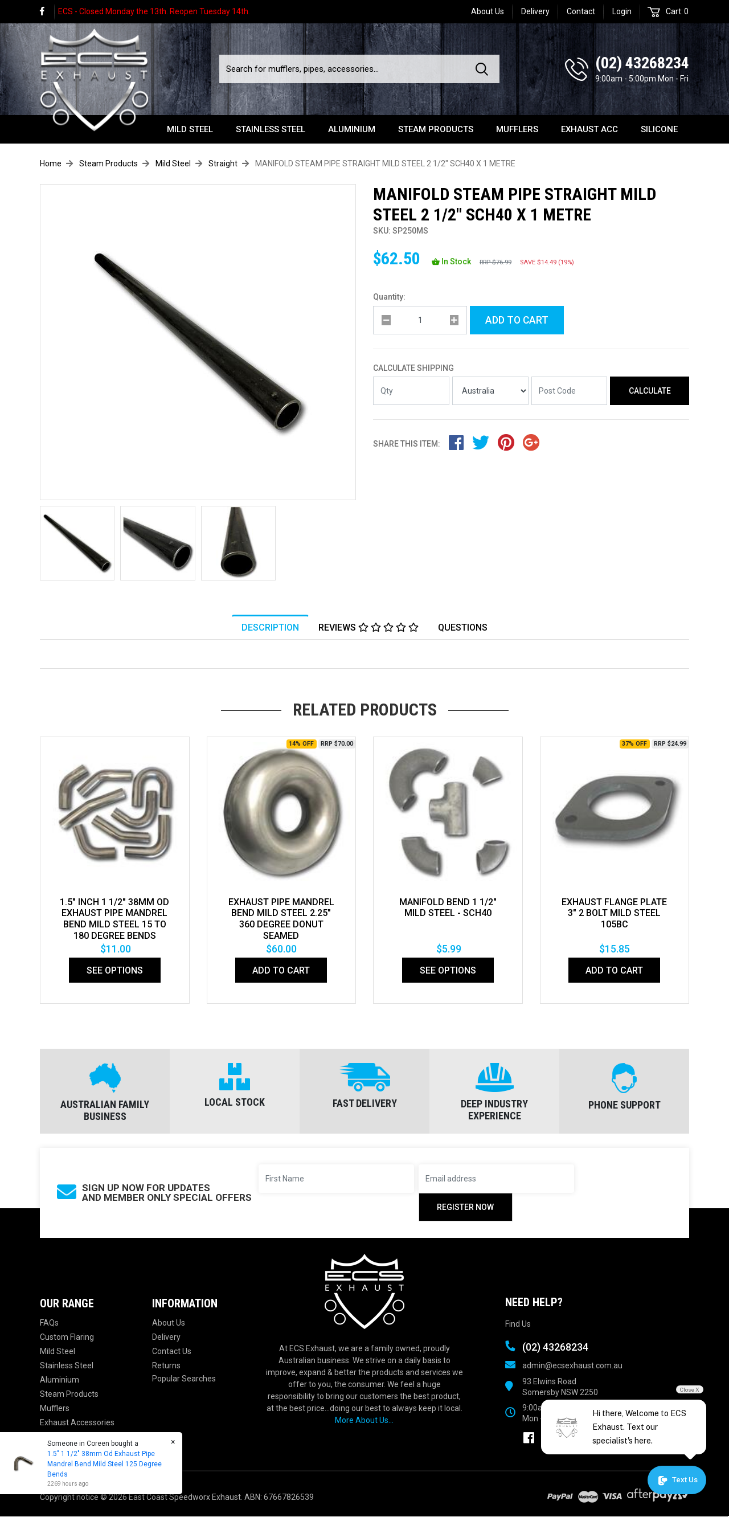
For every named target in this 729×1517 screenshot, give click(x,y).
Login (622, 11)
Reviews (368, 627)
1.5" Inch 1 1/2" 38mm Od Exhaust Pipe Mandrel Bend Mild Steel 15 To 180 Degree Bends (114, 919)
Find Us (518, 1324)
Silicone (659, 129)
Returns (166, 1366)
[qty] (420, 320)
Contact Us (171, 1351)
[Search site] (484, 69)
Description (270, 627)
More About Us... (364, 1420)
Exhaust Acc (589, 129)
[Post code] (569, 391)
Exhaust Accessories (77, 1423)
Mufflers (517, 129)
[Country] (490, 391)
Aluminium (351, 129)
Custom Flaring (67, 1337)
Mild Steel (190, 129)
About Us (487, 11)
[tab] (270, 627)
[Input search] (344, 69)
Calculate (650, 390)
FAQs (49, 1323)
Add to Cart (516, 320)
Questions (463, 627)
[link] (47, 11)
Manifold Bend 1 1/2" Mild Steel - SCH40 (448, 908)
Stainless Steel (270, 129)
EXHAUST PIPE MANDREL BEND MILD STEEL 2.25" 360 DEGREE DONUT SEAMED (281, 919)
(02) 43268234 (642, 63)
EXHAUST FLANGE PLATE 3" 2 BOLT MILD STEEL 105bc (614, 913)
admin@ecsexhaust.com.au (572, 1365)
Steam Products (435, 129)
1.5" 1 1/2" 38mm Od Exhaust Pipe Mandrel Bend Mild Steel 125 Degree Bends (104, 1464)
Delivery (535, 11)
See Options (115, 971)
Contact (581, 11)
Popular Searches (184, 1379)
